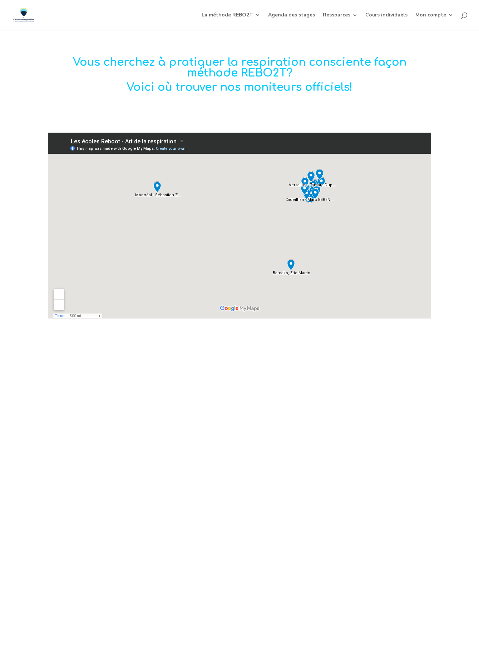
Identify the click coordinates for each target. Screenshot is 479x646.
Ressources (336, 15)
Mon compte (430, 15)
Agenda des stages (291, 15)
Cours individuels (386, 15)
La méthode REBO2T (227, 15)
